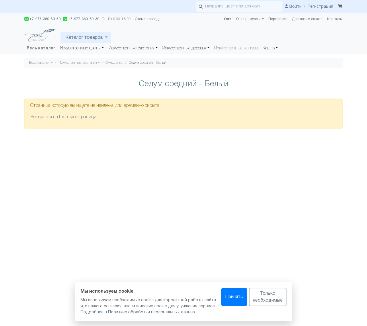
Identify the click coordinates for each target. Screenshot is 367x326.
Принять (234, 297)
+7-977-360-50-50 (42, 19)
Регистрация (320, 7)
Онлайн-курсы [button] (248, 19)
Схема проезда (148, 19)
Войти (293, 7)
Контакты (335, 19)
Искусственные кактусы (236, 48)
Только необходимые (268, 297)
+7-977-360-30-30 (81, 19)
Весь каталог (41, 48)
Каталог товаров (84, 38)
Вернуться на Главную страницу (63, 117)
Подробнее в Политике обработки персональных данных (138, 312)
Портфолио (277, 19)
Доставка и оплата (307, 19)
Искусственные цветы (80, 48)
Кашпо (269, 48)
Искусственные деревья (184, 48)
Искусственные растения (131, 48)
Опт (227, 19)
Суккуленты (114, 62)
